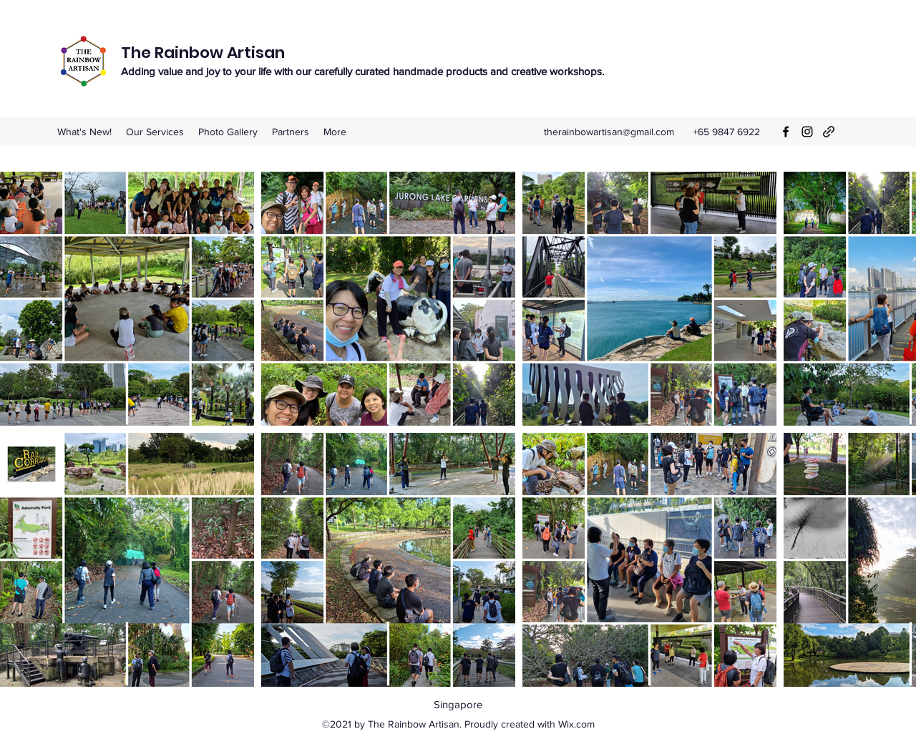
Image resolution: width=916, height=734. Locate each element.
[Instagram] (807, 131)
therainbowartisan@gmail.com (609, 131)
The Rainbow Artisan (203, 52)
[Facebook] (786, 131)
